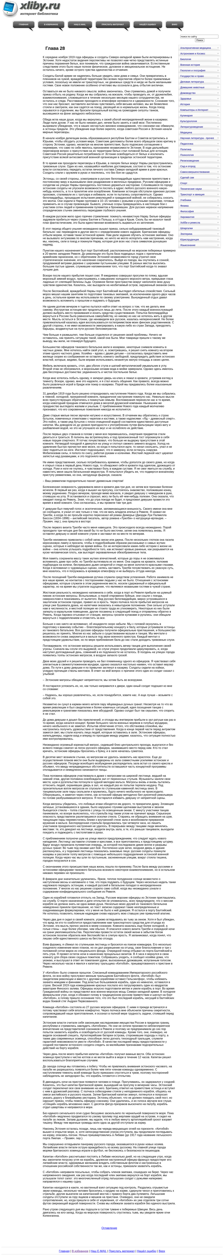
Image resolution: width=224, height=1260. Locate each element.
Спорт (183, 183)
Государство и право (192, 76)
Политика (185, 149)
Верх (162, 1251)
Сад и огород (187, 166)
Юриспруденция (189, 239)
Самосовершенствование (195, 171)
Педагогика (186, 143)
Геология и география (192, 70)
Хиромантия (187, 217)
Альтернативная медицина (195, 47)
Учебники (185, 200)
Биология (185, 59)
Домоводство (187, 93)
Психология (187, 155)
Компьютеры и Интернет (194, 109)
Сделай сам (187, 177)
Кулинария (186, 115)
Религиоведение (189, 160)
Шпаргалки (186, 228)
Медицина (186, 132)
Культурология (188, 121)
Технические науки (191, 188)
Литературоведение (191, 126)
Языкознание (187, 245)
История (185, 104)
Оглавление (109, 1228)
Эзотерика (186, 233)
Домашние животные (192, 87)
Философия (187, 211)
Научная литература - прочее (197, 138)
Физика (184, 205)
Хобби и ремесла (190, 222)
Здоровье (185, 98)
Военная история (190, 64)
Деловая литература (192, 81)
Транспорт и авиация (192, 194)
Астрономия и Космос (192, 53)
